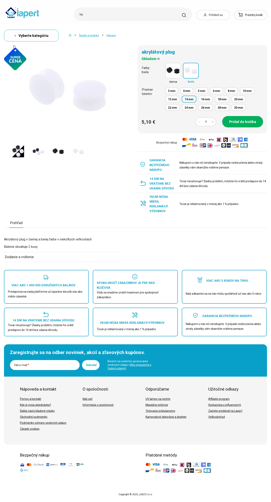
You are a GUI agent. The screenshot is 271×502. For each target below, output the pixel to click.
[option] (18, 151)
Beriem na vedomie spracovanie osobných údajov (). (129, 365)
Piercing (111, 35)
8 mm (231, 91)
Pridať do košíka (242, 122)
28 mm (222, 107)
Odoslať (91, 365)
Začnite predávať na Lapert (225, 410)
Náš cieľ (87, 399)
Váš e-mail (21, 365)
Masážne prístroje (157, 405)
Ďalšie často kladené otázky (37, 410)
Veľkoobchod (216, 416)
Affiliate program (219, 399)
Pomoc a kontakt (30, 399)
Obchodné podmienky (33, 416)
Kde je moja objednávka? (35, 405)
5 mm (201, 91)
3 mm (171, 91)
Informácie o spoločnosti (98, 405)
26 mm (205, 107)
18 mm (222, 99)
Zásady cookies (29, 428)
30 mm (238, 107)
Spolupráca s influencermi (224, 405)
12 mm (172, 99)
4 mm (186, 91)
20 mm (238, 99)
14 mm (189, 99)
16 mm (205, 99)
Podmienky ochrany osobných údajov (43, 422)
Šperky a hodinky (89, 35)
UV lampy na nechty (158, 399)
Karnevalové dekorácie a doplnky (166, 416)
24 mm (189, 107)
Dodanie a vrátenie (19, 257)
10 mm (247, 91)
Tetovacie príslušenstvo (160, 410)
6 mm (216, 91)
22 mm (172, 107)
